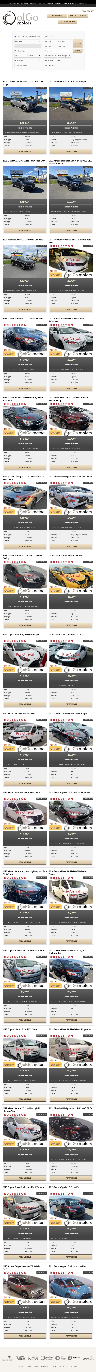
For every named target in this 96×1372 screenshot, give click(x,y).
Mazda (61, 1366)
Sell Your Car (22, 4)
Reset (77, 51)
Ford (76, 1366)
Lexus (54, 1366)
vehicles (12, 4)
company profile (69, 4)
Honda (69, 1366)
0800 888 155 (88, 11)
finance (33, 4)
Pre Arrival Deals (35, 36)
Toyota (20, 1366)
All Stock (20, 36)
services (50, 4)
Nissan (36, 1366)
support (58, 4)
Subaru (28, 1366)
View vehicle (25, 151)
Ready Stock (50, 36)
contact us (81, 4)
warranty (41, 4)
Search (78, 43)
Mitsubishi (45, 1366)
